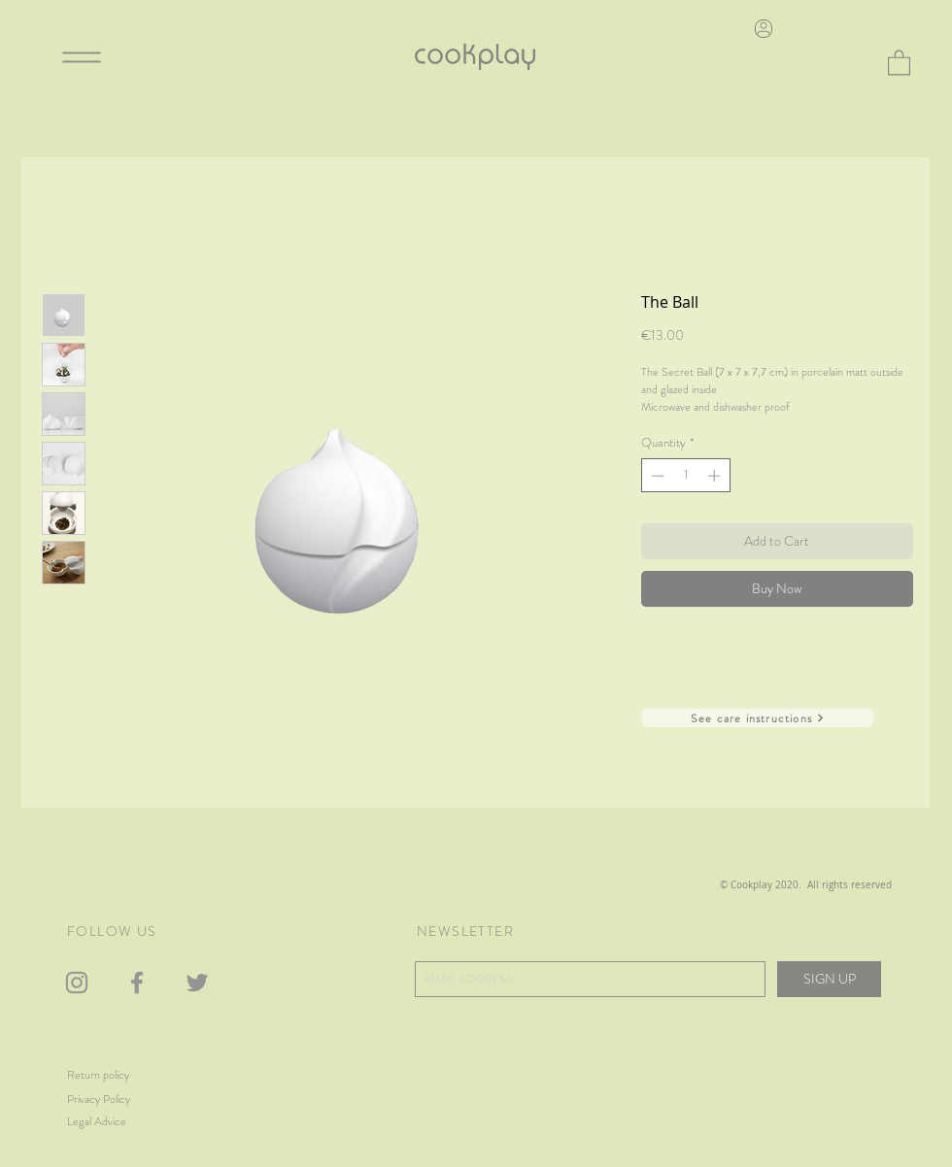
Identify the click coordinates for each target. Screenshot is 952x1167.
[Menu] (81, 56)
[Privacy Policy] (127, 1099)
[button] (899, 62)
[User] (763, 28)
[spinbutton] (685, 475)
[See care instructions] (757, 718)
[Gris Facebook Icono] (137, 982)
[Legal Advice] (120, 1122)
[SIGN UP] (829, 979)
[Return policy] (117, 1075)
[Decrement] (655, 475)
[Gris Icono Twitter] (197, 982)
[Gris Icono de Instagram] (76, 982)
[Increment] (716, 475)
